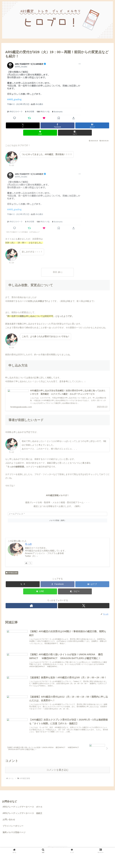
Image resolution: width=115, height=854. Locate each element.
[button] (92, 125)
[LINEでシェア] (75, 125)
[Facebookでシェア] (40, 125)
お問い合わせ (9, 815)
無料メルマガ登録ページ (14, 827)
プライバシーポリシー (13, 821)
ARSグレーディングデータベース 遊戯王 (22, 808)
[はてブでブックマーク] (57, 125)
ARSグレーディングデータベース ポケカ (22, 802)
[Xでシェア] (22, 125)
